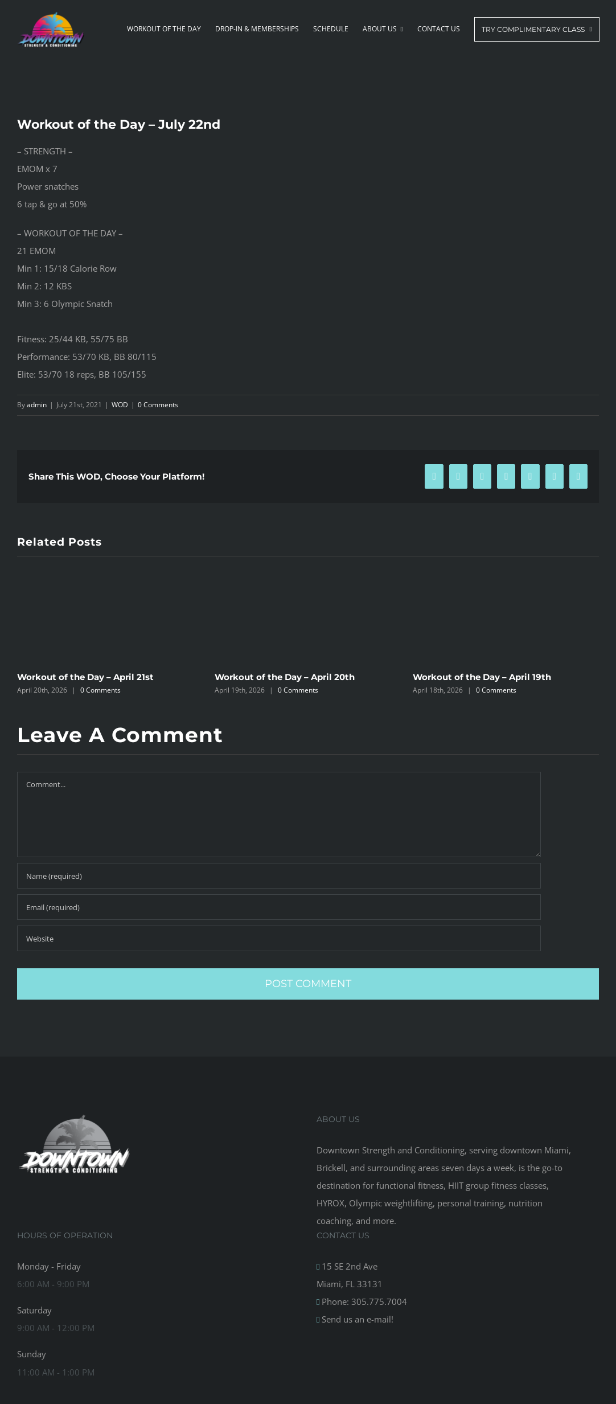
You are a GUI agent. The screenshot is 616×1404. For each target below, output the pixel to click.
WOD (120, 405)
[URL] (279, 938)
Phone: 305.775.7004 (363, 1301)
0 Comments (158, 405)
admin (37, 405)
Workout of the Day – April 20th (285, 677)
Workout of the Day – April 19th (482, 677)
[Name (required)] (279, 876)
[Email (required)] (279, 907)
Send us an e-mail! (356, 1319)
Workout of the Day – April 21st (85, 677)
